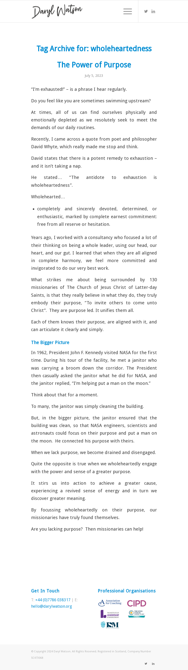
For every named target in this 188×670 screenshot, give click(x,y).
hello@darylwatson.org (51, 606)
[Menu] (125, 11)
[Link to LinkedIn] (153, 11)
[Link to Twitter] (146, 11)
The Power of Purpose (94, 65)
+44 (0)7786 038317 (52, 600)
